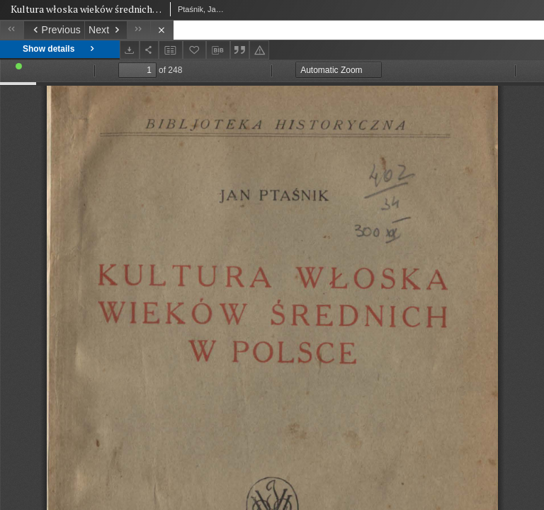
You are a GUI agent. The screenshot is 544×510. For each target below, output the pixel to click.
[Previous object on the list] (53, 30)
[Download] (130, 50)
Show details (60, 49)
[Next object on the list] (105, 30)
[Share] (149, 50)
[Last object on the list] (138, 30)
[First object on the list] (11, 30)
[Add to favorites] (195, 50)
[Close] (162, 30)
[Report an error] (259, 50)
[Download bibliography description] (218, 50)
